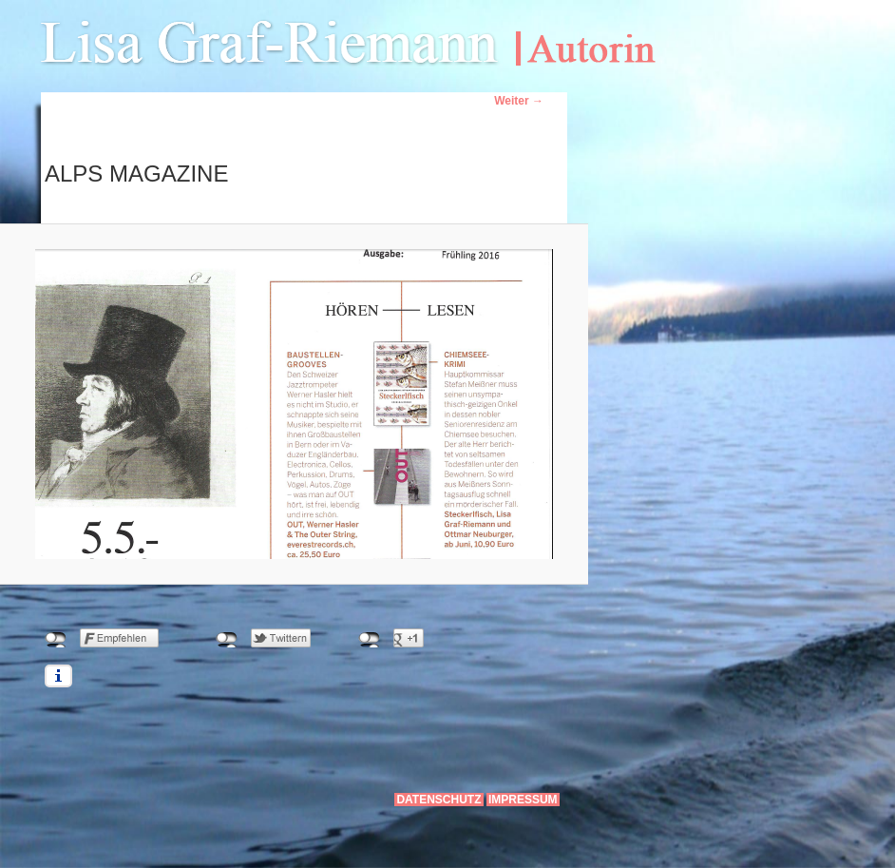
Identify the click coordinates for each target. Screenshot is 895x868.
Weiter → (518, 100)
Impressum (523, 799)
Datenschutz (438, 799)
